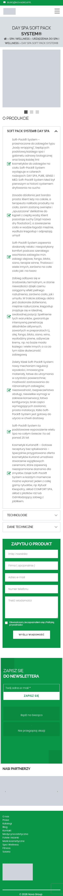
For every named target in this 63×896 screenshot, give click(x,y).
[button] (26, 112)
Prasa (6, 820)
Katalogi (7, 823)
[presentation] (5, 792)
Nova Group (35, 894)
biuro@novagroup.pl (19, 3)
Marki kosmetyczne (14, 841)
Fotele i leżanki (11, 838)
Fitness (6, 848)
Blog (5, 827)
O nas (6, 816)
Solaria (6, 852)
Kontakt (7, 831)
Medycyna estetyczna (15, 834)
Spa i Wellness (19, 38)
